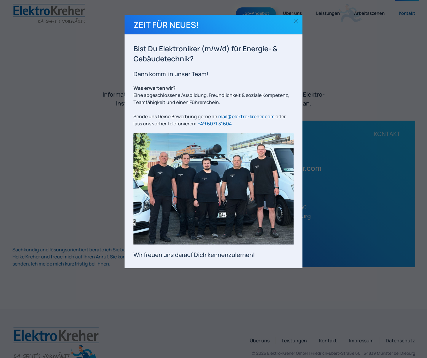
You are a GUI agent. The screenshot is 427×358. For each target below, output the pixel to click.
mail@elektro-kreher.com (246, 116)
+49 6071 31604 (214, 123)
